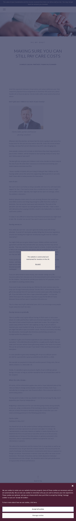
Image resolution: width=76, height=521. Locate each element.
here (35, 502)
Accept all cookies (38, 509)
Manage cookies (38, 515)
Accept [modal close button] (38, 264)
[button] (72, 486)
